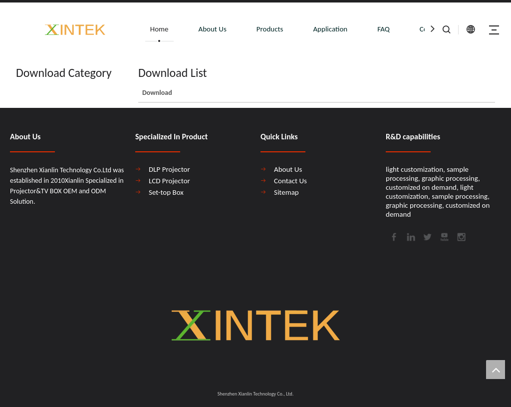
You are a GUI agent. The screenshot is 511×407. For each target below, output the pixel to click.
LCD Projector (169, 180)
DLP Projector (169, 169)
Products (269, 28)
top (495, 369)
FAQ (383, 28)
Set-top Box (166, 192)
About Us (213, 28)
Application (330, 28)
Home (159, 28)
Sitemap (286, 192)
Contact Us (290, 180)
